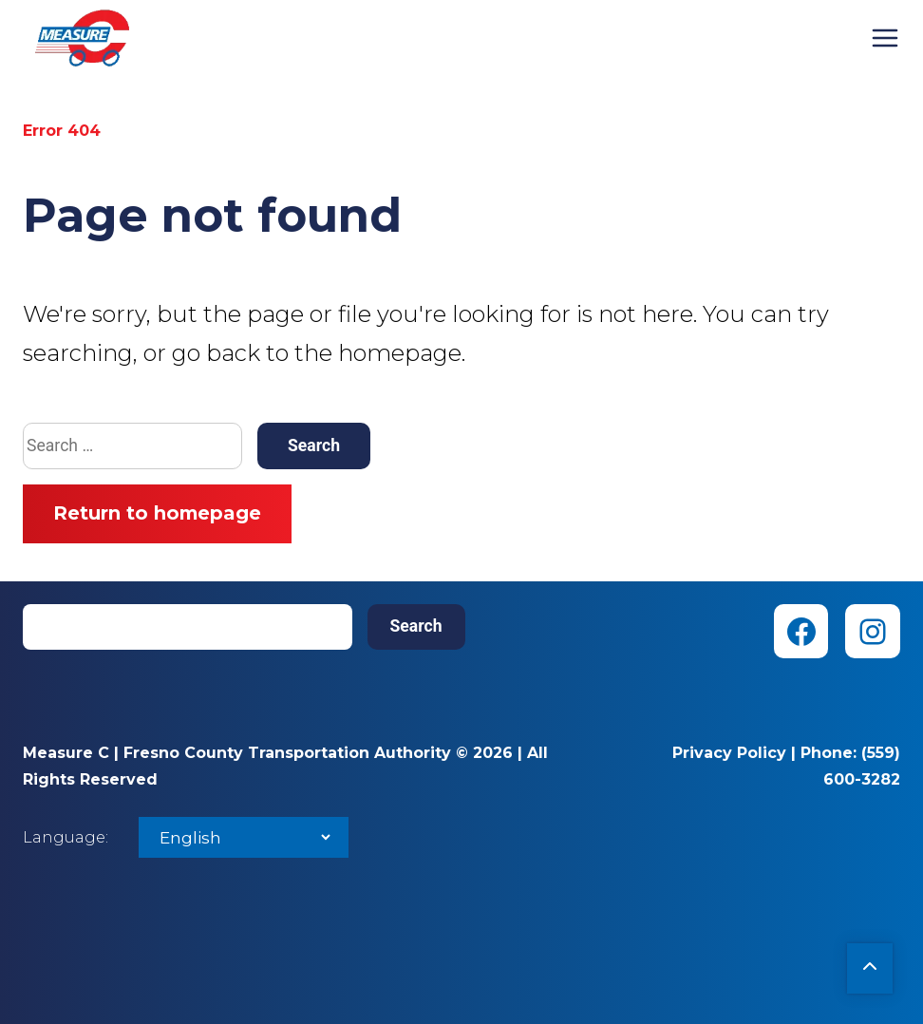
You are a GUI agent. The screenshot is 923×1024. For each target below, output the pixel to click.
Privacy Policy (729, 753)
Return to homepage (157, 513)
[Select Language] (243, 837)
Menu (885, 38)
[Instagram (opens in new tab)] (872, 631)
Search (416, 625)
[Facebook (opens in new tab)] (801, 631)
